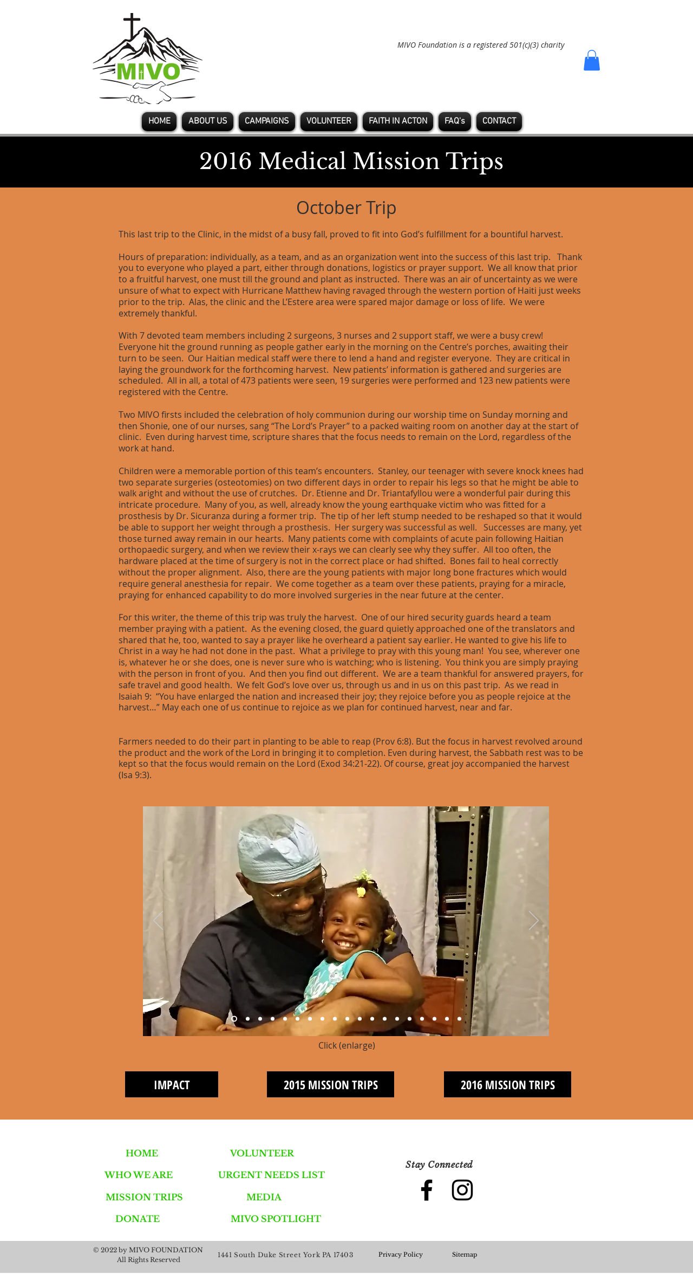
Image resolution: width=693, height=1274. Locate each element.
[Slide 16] (422, 1019)
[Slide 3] (260, 1019)
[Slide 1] (234, 1019)
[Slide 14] (397, 1019)
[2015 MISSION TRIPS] (330, 1084)
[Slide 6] (297, 1019)
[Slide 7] (310, 1019)
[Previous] (158, 921)
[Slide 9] (335, 1019)
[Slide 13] (385, 1019)
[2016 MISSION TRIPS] (507, 1084)
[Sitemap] (464, 1255)
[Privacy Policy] (400, 1255)
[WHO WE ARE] (138, 1175)
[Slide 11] (360, 1019)
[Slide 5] (285, 1019)
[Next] (534, 921)
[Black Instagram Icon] (462, 1190)
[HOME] (141, 1153)
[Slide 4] (272, 1019)
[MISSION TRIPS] (144, 1197)
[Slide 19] (459, 1019)
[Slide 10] (347, 1019)
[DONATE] (137, 1219)
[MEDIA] (264, 1197)
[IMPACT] (171, 1084)
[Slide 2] (248, 1019)
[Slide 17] (434, 1019)
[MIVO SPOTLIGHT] (276, 1219)
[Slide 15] (409, 1019)
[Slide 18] (447, 1019)
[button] (591, 60)
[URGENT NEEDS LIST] (271, 1175)
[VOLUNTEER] (262, 1153)
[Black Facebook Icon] (427, 1190)
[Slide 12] (372, 1019)
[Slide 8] (322, 1019)
